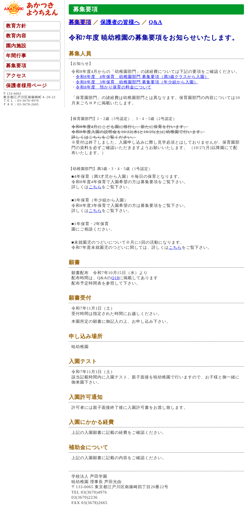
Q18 (115, 278)
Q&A (155, 22)
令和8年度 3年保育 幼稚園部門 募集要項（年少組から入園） (137, 82)
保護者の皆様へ (120, 22)
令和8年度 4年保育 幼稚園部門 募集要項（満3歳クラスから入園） (142, 77)
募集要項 (80, 22)
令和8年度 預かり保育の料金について (113, 87)
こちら (95, 187)
